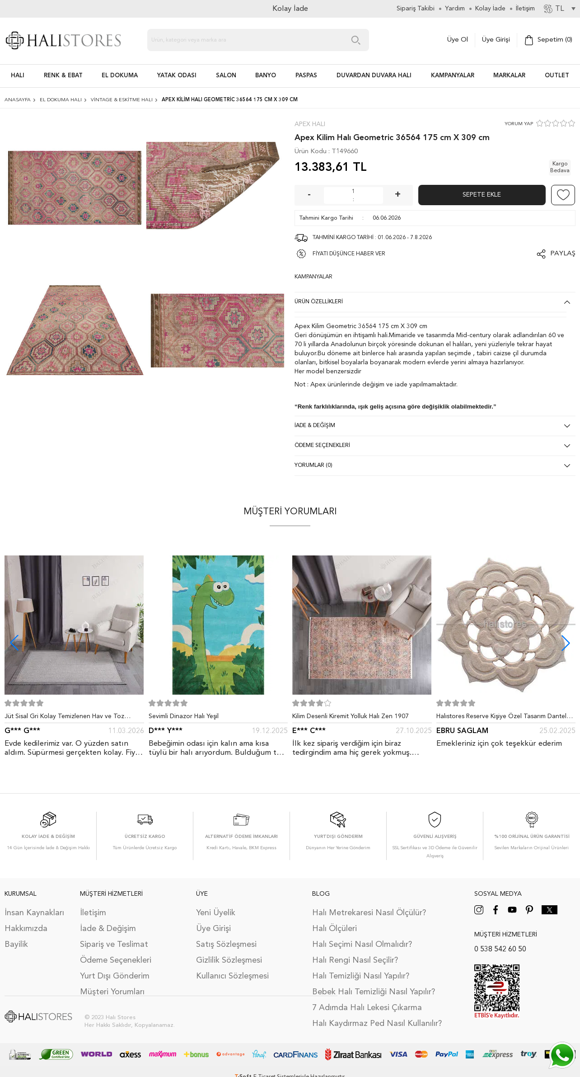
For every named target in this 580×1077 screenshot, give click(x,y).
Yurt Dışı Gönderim (115, 976)
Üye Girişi (496, 40)
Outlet (557, 76)
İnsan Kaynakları (34, 913)
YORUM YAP (519, 124)
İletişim (93, 913)
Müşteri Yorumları (112, 992)
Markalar (509, 76)
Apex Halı (310, 124)
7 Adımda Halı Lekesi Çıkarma (367, 1008)
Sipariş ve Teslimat (114, 945)
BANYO (265, 76)
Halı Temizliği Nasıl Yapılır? (360, 976)
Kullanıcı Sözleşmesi (232, 976)
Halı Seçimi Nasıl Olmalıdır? (362, 945)
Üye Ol (457, 40)
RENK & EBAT (63, 76)
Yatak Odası (176, 76)
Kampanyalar (452, 76)
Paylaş (562, 253)
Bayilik (16, 945)
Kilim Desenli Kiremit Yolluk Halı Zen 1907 (350, 716)
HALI (17, 76)
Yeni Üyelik (215, 913)
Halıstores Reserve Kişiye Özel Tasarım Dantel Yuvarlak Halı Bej (501, 718)
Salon (226, 76)
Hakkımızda (26, 929)
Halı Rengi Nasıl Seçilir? (355, 960)
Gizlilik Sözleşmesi (229, 960)
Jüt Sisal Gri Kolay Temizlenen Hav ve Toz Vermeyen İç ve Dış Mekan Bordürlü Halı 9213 (70, 718)
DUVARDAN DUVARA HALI (374, 76)
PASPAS (306, 76)
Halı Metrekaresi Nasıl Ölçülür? (369, 913)
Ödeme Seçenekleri (115, 960)
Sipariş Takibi (416, 8)
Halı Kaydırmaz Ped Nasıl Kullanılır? (377, 1024)
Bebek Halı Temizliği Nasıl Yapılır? (373, 992)
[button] (566, 643)
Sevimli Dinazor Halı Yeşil (184, 716)
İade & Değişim (108, 929)
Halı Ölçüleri (334, 929)
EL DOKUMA (120, 76)
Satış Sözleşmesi (226, 945)
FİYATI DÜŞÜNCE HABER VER (349, 254)
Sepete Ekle (482, 195)
